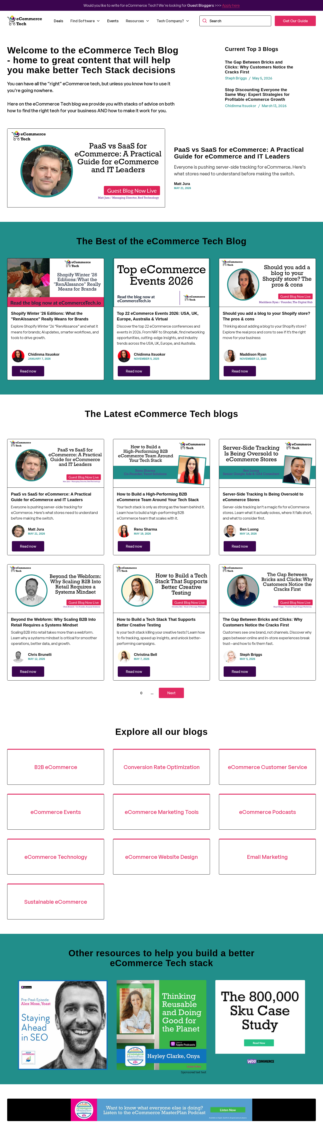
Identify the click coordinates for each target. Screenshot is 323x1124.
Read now (28, 371)
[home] (25, 20)
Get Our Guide (295, 21)
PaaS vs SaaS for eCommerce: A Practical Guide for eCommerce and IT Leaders (239, 153)
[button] (85, 20)
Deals (58, 21)
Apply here (231, 5)
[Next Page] (171, 693)
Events (113, 21)
